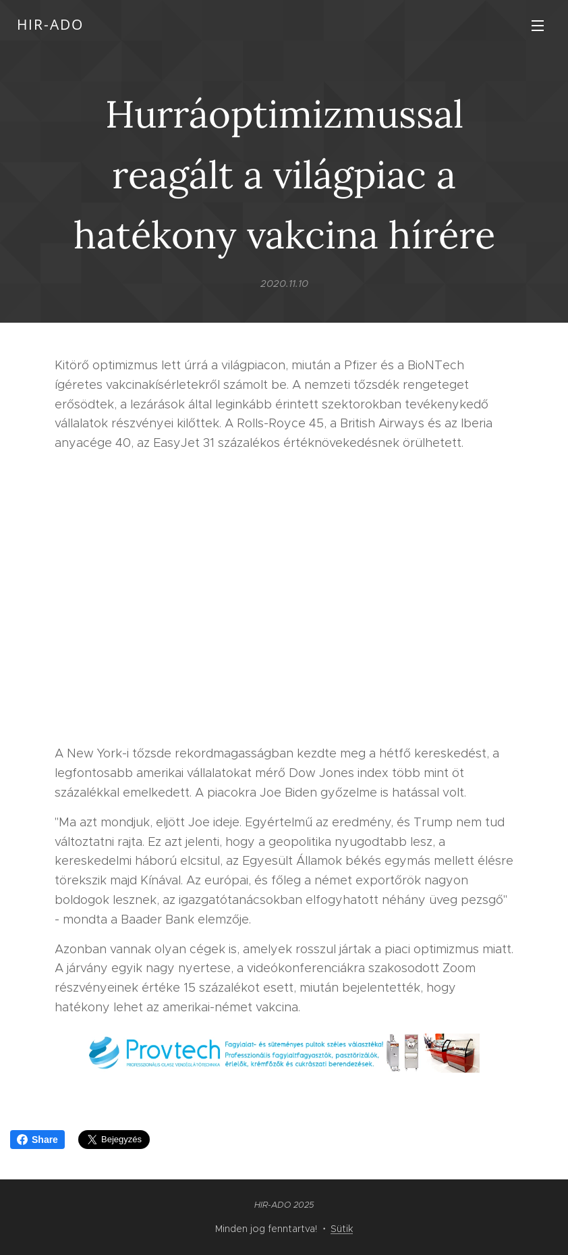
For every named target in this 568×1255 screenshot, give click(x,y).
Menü (538, 25)
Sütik (342, 1229)
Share (37, 1139)
